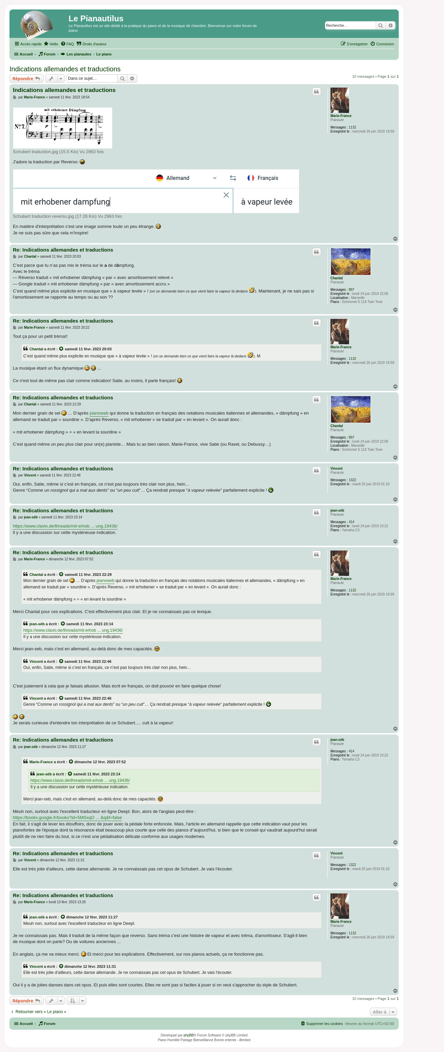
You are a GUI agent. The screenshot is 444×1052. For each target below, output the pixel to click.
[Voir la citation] (61, 349)
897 (351, 289)
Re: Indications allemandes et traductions (63, 250)
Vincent (336, 468)
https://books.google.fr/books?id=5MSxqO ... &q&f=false (67, 817)
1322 (352, 480)
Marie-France (340, 116)
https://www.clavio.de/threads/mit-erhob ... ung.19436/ (65, 526)
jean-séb (337, 510)
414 (351, 522)
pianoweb (99, 413)
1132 (352, 127)
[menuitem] (51, 44)
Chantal (336, 278)
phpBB (188, 1035)
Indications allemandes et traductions (65, 69)
